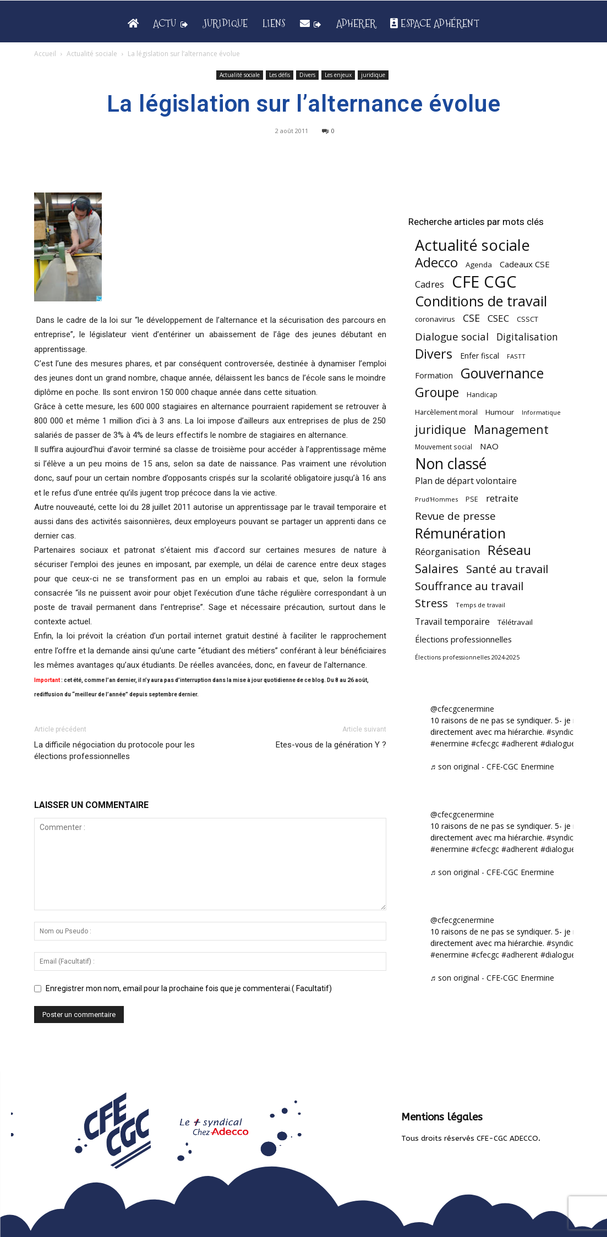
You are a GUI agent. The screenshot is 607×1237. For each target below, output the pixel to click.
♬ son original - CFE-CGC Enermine (492, 766)
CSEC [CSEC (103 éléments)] (498, 318)
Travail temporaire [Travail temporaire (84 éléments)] (452, 622)
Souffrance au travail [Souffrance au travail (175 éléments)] (469, 586)
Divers (307, 75)
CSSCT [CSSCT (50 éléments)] (527, 319)
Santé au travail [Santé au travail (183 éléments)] (507, 569)
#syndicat (563, 732)
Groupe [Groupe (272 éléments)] (437, 392)
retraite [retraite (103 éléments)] (502, 498)
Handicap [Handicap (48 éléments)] (482, 394)
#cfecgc (485, 743)
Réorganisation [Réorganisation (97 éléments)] (447, 551)
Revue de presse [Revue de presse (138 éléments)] (455, 516)
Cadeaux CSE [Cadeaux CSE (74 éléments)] (525, 264)
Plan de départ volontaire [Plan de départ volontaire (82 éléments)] (466, 481)
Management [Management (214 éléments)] (511, 429)
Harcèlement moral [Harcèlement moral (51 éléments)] (446, 412)
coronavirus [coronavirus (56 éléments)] (435, 319)
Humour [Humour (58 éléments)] (499, 412)
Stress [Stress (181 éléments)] (431, 603)
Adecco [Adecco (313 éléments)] (436, 262)
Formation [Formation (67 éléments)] (434, 375)
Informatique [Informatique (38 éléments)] (541, 412)
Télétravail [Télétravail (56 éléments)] (515, 622)
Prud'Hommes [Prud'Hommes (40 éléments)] (436, 499)
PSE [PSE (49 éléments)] (472, 499)
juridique (373, 75)
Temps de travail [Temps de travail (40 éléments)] (480, 605)
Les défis (279, 75)
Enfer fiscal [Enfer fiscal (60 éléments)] (479, 355)
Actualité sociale (92, 53)
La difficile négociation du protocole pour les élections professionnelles (114, 750)
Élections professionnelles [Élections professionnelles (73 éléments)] (463, 639)
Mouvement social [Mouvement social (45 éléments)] (443, 446)
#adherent (519, 743)
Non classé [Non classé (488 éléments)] (450, 464)
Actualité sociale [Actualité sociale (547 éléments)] (472, 245)
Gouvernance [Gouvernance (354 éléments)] (502, 373)
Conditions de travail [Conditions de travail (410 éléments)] (481, 301)
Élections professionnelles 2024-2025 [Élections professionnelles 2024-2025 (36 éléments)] (467, 657)
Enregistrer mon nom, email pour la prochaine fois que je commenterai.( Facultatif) (189, 988)
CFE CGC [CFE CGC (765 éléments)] (484, 282)
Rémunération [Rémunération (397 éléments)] (460, 533)
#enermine (449, 743)
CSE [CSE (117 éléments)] (471, 318)
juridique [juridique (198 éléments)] (440, 429)
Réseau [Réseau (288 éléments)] (509, 550)
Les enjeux (338, 75)
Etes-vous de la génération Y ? (331, 745)
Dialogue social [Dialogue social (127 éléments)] (452, 336)
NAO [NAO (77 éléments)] (489, 446)
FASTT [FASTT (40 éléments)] (516, 356)
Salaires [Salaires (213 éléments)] (436, 568)
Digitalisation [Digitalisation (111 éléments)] (527, 337)
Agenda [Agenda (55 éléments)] (479, 265)
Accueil (45, 53)
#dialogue (558, 743)
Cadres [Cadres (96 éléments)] (429, 284)
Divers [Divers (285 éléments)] (433, 354)
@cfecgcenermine (462, 708)
